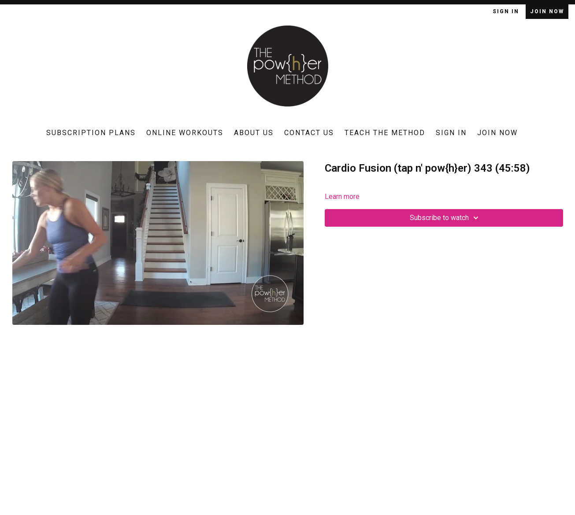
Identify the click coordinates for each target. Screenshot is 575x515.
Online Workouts (184, 133)
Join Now (547, 11)
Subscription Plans (91, 133)
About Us (254, 133)
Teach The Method (385, 133)
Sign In (507, 11)
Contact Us (309, 133)
